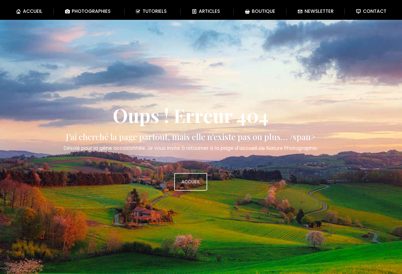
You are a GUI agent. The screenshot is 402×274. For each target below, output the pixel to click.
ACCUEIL (190, 182)
